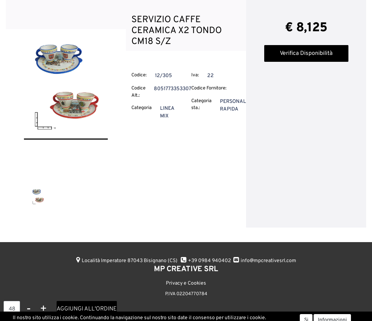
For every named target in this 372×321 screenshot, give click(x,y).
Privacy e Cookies (186, 283)
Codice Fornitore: (208, 88)
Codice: (139, 75)
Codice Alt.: (138, 92)
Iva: (195, 75)
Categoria (141, 108)
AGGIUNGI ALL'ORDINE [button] (87, 309)
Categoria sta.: (201, 104)
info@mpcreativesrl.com (268, 261)
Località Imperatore (129, 261)
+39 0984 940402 (209, 261)
